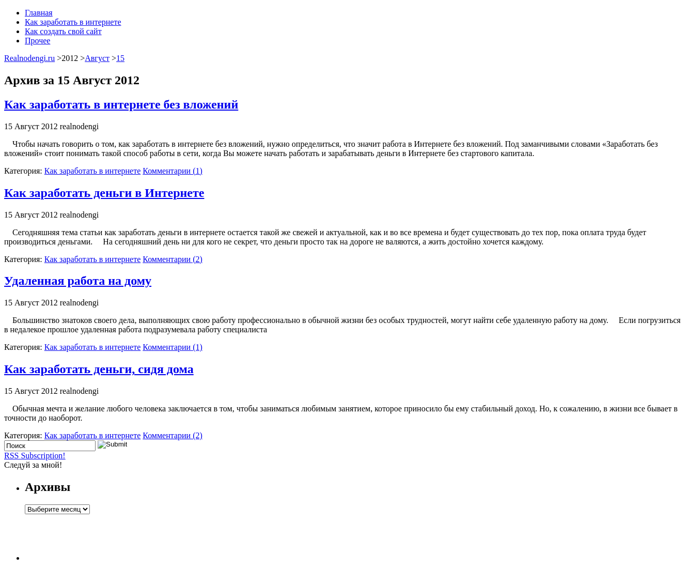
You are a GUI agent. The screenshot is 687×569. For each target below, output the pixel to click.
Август (97, 58)
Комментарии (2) (172, 259)
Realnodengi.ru (29, 58)
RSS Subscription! (35, 455)
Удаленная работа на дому (77, 280)
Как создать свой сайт (63, 31)
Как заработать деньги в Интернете (104, 192)
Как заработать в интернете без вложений (121, 104)
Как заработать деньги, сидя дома (99, 369)
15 (120, 58)
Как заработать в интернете (73, 22)
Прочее (37, 40)
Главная (39, 12)
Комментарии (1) (172, 170)
